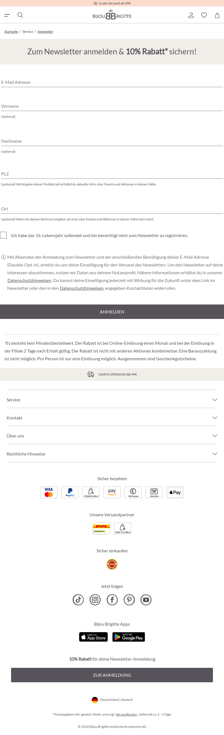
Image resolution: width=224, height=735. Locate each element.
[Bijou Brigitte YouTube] (146, 599)
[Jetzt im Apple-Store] (93, 636)
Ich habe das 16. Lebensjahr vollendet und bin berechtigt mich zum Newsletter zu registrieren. (99, 235)
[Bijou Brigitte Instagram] (95, 599)
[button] (190, 15)
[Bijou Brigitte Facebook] (112, 599)
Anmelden (112, 311)
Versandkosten (126, 714)
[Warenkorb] (217, 15)
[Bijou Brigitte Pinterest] (129, 599)
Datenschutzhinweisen (29, 280)
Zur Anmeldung (112, 675)
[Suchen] (20, 15)
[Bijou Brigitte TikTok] (78, 599)
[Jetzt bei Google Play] (128, 636)
